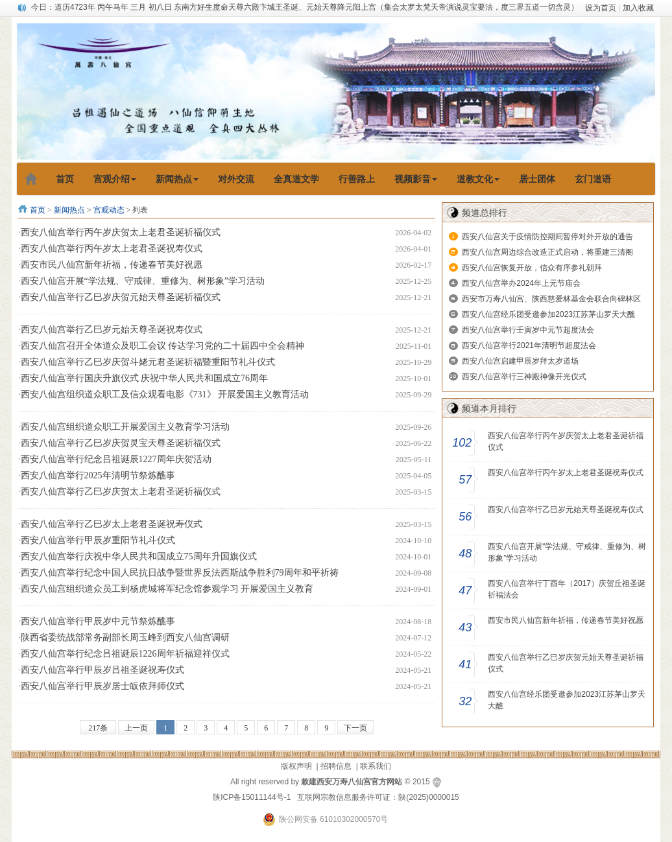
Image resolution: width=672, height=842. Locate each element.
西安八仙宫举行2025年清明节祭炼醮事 (98, 475)
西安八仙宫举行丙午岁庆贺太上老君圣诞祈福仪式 (121, 232)
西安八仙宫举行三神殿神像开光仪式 (524, 376)
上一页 (136, 727)
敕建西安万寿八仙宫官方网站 (351, 781)
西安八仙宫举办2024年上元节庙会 (521, 283)
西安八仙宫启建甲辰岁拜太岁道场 (520, 361)
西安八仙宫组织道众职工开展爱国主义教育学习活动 (125, 427)
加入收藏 (638, 7)
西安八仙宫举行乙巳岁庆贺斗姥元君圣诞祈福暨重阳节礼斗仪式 (148, 362)
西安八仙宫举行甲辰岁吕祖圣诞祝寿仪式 (102, 670)
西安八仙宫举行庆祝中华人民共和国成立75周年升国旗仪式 (139, 556)
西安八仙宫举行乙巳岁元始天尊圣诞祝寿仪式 (111, 329)
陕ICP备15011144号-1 (252, 797)
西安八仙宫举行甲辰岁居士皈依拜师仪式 (102, 686)
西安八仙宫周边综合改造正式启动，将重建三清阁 (547, 252)
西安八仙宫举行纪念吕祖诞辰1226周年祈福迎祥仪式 (125, 654)
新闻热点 (69, 210)
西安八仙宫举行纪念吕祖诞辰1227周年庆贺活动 (116, 459)
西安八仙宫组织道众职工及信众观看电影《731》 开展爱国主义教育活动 (165, 394)
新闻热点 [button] (177, 179)
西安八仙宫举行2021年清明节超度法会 (529, 345)
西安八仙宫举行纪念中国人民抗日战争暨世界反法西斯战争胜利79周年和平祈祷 (180, 573)
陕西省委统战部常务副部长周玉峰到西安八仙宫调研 (125, 637)
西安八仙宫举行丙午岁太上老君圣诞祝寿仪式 (111, 248)
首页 (37, 210)
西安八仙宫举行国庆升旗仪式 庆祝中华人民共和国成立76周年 (145, 378)
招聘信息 (336, 766)
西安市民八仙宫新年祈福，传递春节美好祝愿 (111, 265)
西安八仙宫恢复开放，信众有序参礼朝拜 (532, 267)
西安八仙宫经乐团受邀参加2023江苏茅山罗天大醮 (548, 314)
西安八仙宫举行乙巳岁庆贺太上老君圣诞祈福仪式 (121, 492)
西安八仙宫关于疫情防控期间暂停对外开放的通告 (547, 236)
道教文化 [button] (478, 179)
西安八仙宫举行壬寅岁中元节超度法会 (528, 329)
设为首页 (600, 7)
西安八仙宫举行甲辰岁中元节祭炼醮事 (98, 621)
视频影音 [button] (415, 179)
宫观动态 (109, 210)
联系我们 (375, 766)
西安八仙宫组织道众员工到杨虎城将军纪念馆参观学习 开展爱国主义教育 (167, 589)
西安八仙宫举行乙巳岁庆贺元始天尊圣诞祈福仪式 (121, 297)
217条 (98, 727)
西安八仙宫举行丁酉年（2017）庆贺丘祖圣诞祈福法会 (566, 589)
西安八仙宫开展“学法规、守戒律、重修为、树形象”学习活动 (143, 281)
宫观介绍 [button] (114, 179)
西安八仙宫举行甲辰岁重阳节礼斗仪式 (98, 540)
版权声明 (296, 766)
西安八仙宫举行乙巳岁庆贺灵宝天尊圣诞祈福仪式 (121, 443)
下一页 (355, 727)
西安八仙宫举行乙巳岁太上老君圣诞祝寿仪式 (111, 524)
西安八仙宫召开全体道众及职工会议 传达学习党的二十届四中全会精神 (163, 346)
